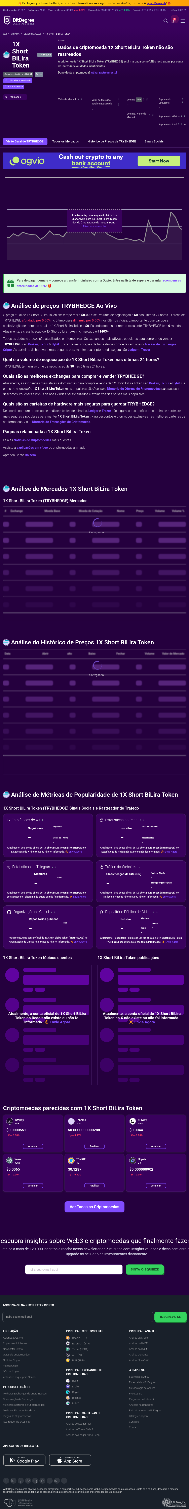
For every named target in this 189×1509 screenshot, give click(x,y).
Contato (133, 1427)
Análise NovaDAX (139, 1360)
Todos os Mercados (66, 141)
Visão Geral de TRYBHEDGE (25, 141)
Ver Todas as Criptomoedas (94, 1206)
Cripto (16, 34)
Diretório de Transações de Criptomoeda (61, 422)
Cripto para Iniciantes (15, 1343)
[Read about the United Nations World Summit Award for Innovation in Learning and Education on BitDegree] (174, 1501)
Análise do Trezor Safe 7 (79, 1429)
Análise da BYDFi (138, 1343)
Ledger (133, 350)
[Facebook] (28, 1481)
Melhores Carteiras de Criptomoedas (23, 1404)
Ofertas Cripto (11, 1371)
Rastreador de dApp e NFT (18, 1421)
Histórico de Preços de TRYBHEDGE (112, 141)
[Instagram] (50, 1481)
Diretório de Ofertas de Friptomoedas (133, 389)
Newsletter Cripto (13, 1348)
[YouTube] (21, 1481)
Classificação (34, 34)
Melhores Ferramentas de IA (19, 1410)
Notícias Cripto (11, 1360)
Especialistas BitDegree (142, 1382)
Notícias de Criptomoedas (32, 440)
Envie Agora (75, 851)
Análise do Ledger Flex (78, 1423)
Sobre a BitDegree (139, 1376)
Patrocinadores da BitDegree (145, 1410)
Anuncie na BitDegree (141, 1404)
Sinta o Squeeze (145, 1269)
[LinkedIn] (35, 1481)
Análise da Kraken (139, 1337)
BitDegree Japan (138, 1416)
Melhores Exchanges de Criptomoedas (25, 1393)
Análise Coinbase (138, 1354)
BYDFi (43, 344)
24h (139, 99)
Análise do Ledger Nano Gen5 (82, 1434)
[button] (173, 21)
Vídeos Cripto (10, 1365)
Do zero (30, 455)
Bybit (55, 344)
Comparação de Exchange (18, 1399)
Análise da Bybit (138, 1348)
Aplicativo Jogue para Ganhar (19, 1377)
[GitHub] (64, 1481)
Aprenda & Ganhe (13, 1337)
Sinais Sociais (154, 141)
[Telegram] (13, 1481)
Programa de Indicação (142, 1399)
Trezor (145, 350)
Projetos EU (135, 1393)
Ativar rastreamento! (104, 72)
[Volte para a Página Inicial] (6, 34)
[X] (6, 1481)
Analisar (33, 1146)
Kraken (33, 344)
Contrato (134, 1421)
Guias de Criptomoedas (16, 1354)
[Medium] (42, 1481)
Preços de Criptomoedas (17, 1416)
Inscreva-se (170, 1317)
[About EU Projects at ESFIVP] (18, 1501)
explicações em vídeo (32, 447)
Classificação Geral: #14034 (18, 74)
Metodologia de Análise (142, 1387)
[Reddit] (57, 1481)
